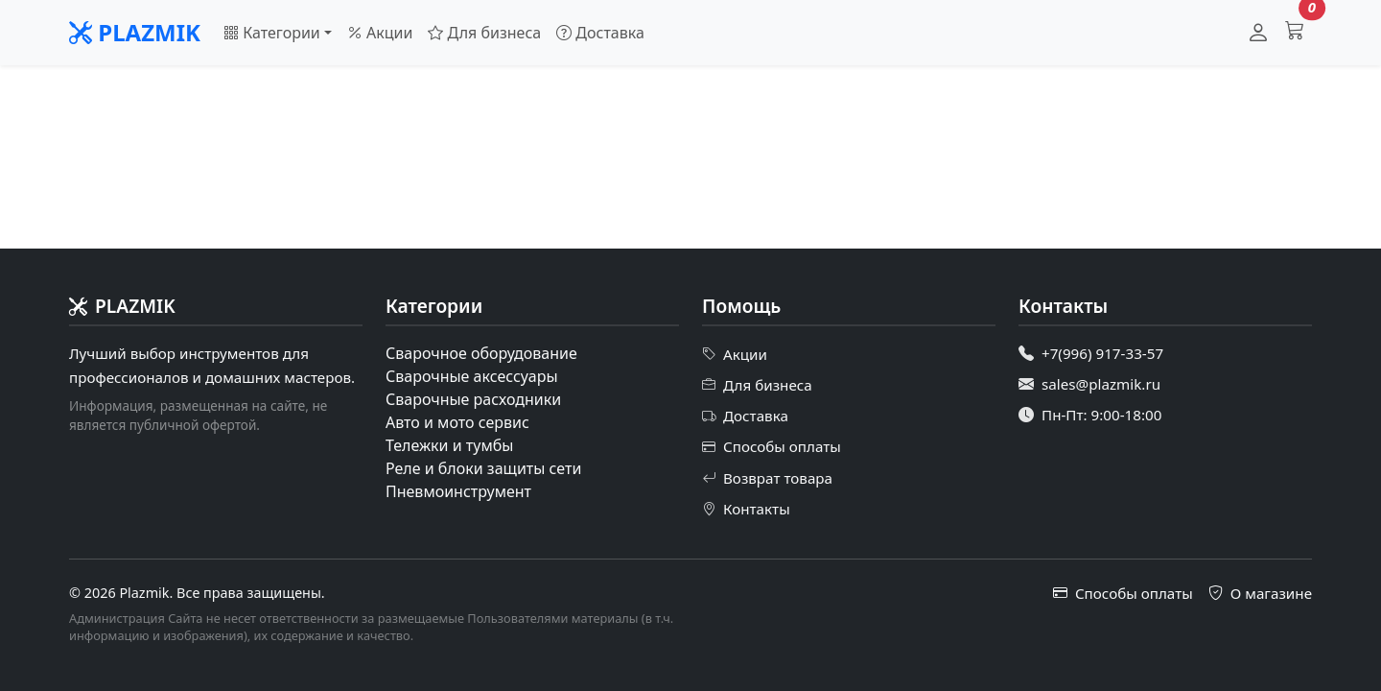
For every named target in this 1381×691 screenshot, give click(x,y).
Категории (271, 32)
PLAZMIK (134, 32)
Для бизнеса (484, 32)
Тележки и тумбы (449, 445)
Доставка (600, 32)
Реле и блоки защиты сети (483, 468)
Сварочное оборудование (481, 353)
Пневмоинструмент (458, 491)
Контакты (746, 508)
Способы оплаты (771, 447)
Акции (380, 32)
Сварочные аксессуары (472, 376)
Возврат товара (767, 477)
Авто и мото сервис (457, 422)
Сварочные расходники (473, 399)
